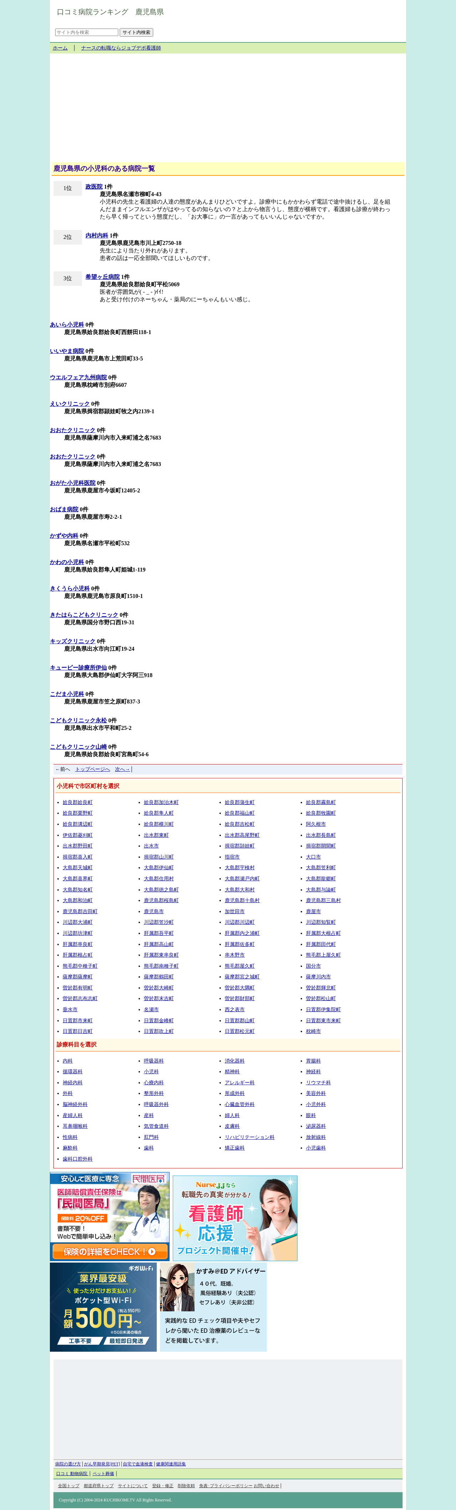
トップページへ (92, 769)
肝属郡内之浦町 (242, 933)
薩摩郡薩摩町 (78, 976)
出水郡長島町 (321, 835)
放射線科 (316, 1137)
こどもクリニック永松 (78, 720)
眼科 (311, 1115)
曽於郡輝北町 (321, 988)
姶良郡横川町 (159, 824)
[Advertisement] (228, 110)
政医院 (94, 187)
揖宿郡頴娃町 (240, 846)
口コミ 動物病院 (72, 1473)
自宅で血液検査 (138, 1464)
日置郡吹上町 (159, 1031)
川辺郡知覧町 (321, 922)
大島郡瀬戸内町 (242, 878)
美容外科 (316, 1093)
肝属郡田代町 (321, 944)
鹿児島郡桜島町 (161, 900)
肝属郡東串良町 (161, 955)
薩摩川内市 (318, 976)
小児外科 (316, 1104)
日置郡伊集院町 (323, 1009)
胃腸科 (313, 1061)
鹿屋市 (313, 911)
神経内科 (73, 1082)
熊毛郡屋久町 (240, 966)
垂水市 (70, 1009)
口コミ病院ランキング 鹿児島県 (110, 12)
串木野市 (235, 955)
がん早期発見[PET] (102, 1464)
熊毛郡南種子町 (161, 966)
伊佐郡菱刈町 (78, 835)
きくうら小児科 (70, 588)
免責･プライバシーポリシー (226, 1485)
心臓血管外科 (240, 1104)
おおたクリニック (72, 430)
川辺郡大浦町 (78, 922)
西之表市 (235, 1009)
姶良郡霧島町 (321, 802)
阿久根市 (316, 824)
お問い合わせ (266, 1485)
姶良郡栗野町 (78, 813)
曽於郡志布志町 (80, 998)
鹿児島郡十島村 (242, 900)
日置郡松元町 (240, 1031)
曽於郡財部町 (240, 998)
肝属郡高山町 (159, 944)
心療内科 (154, 1082)
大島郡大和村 (240, 889)
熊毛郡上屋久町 (323, 955)
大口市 (313, 857)
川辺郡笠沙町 (159, 922)
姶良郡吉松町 (240, 824)
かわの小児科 (67, 562)
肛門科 (151, 1137)
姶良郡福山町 (240, 813)
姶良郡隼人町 (159, 813)
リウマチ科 (318, 1082)
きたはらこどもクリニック (84, 615)
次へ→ (122, 769)
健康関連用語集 (171, 1464)
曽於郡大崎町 (159, 988)
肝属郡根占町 (78, 955)
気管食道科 (156, 1126)
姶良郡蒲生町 (240, 802)
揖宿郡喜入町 (78, 857)
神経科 (313, 1071)
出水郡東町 (156, 835)
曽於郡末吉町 (159, 998)
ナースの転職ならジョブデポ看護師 (121, 48)
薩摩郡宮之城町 (242, 976)
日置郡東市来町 (323, 1020)
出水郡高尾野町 (242, 835)
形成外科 (235, 1093)
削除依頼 (186, 1485)
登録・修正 (162, 1485)
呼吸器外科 (156, 1104)
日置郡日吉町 (78, 1031)
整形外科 (154, 1093)
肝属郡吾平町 (159, 933)
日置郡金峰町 (159, 1020)
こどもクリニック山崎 (78, 747)
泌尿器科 (316, 1126)
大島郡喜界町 (78, 878)
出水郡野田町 (78, 846)
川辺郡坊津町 (78, 933)
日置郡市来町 (78, 1020)
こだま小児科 (67, 694)
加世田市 (235, 911)
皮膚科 (232, 1126)
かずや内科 (64, 536)
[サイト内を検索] (86, 32)
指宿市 (232, 857)
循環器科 (73, 1071)
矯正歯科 (235, 1148)
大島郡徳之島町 (161, 889)
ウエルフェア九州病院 (78, 377)
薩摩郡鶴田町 (159, 976)
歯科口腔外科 (78, 1159)
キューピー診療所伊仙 (78, 668)
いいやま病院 (67, 351)
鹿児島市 (154, 911)
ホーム (60, 48)
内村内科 (97, 235)
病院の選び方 (68, 1464)
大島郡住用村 (159, 878)
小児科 (151, 1071)
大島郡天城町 (78, 867)
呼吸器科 (154, 1061)
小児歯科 (316, 1148)
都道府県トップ (99, 1485)
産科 (149, 1115)
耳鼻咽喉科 (75, 1126)
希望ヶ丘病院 (103, 277)
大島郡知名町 (78, 889)
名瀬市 (151, 1009)
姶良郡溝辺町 (78, 824)
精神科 (232, 1071)
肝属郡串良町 (78, 944)
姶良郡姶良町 (78, 802)
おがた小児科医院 (72, 483)
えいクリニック (70, 404)
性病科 (70, 1137)
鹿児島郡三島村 (323, 900)
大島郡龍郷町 (321, 878)
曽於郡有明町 (78, 988)
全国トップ (68, 1485)
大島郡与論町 (321, 889)
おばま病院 (64, 509)
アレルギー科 (240, 1082)
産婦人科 (73, 1115)
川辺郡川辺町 (240, 922)
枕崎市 (313, 1031)
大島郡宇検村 (240, 867)
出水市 (151, 846)
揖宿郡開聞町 (321, 846)
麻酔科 (70, 1148)
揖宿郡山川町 (159, 857)
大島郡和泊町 (78, 900)
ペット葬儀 (103, 1473)
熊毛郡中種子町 (80, 966)
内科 (68, 1061)
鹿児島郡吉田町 (80, 911)
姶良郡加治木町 (161, 802)
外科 (68, 1093)
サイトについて (133, 1485)
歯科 (149, 1148)
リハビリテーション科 (250, 1137)
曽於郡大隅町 (240, 988)
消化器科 (235, 1061)
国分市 (313, 966)
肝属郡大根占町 (323, 933)
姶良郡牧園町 (321, 813)
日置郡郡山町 (240, 1020)
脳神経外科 (75, 1104)
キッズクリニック (72, 641)
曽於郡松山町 (321, 998)
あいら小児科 (67, 325)
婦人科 (232, 1115)
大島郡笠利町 (321, 867)
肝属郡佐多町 (240, 944)
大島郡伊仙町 (159, 867)
